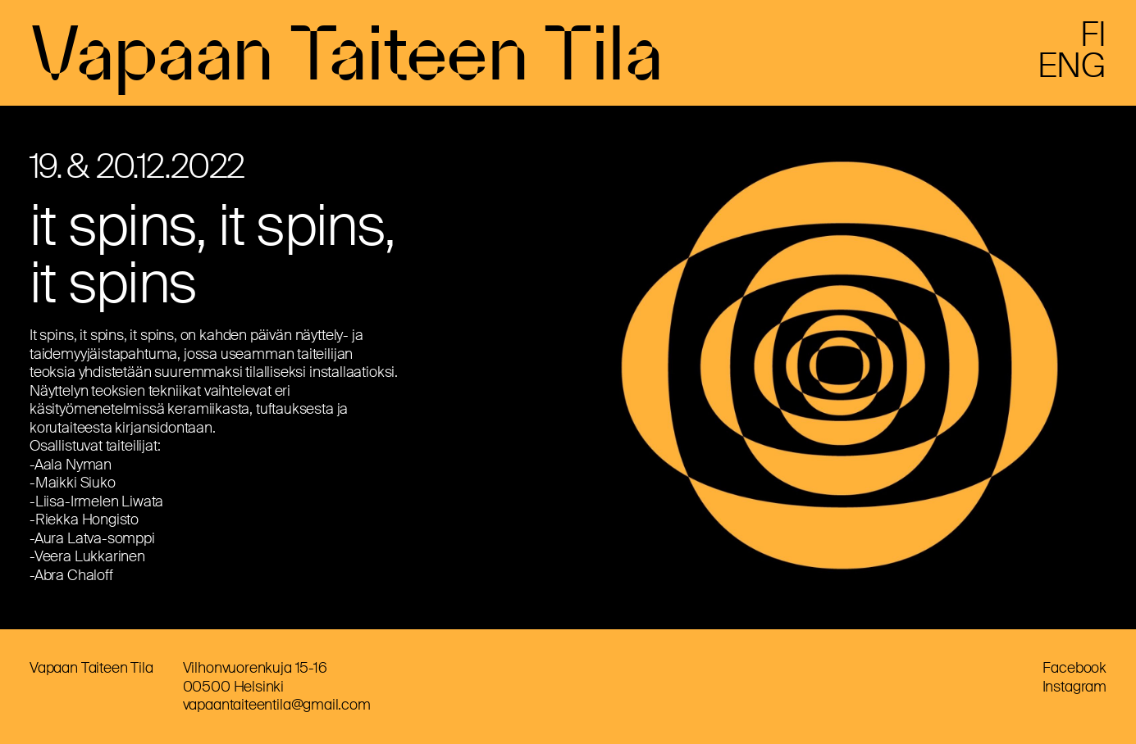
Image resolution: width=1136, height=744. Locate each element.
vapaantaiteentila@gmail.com (277, 705)
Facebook (1074, 668)
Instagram (1074, 686)
